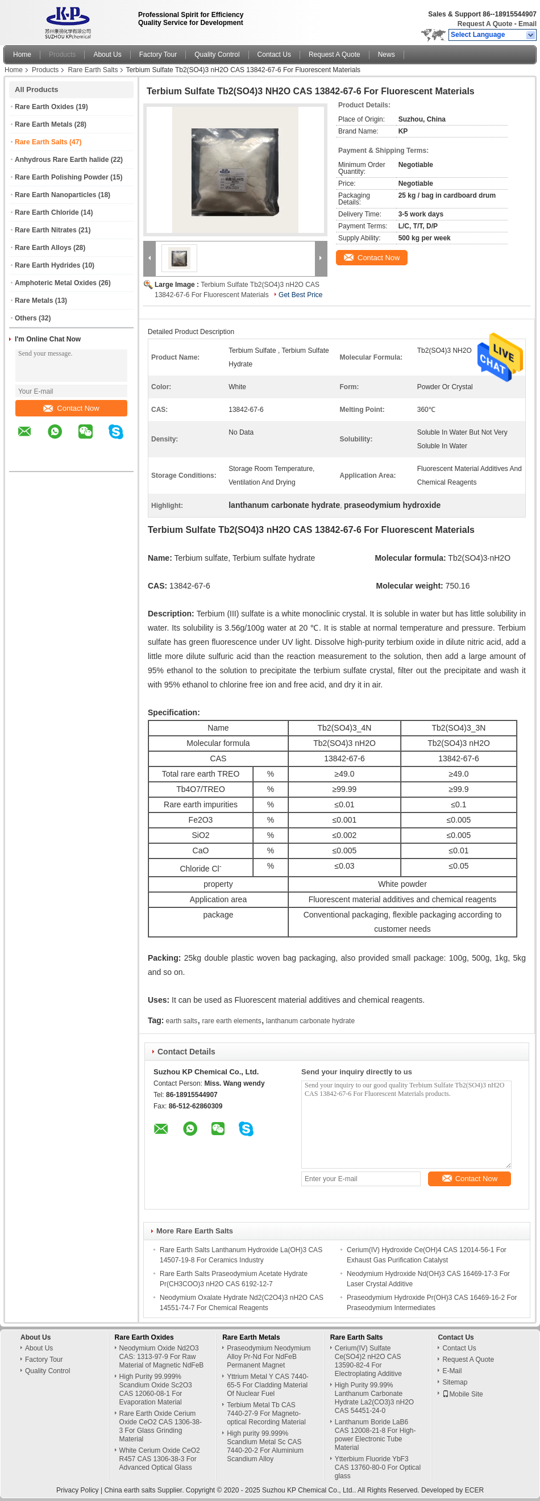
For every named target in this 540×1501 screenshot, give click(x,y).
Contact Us (274, 55)
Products (62, 55)
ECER (474, 1490)
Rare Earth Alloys (43, 248)
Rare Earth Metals (43, 124)
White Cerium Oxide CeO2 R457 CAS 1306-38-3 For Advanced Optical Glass (159, 1458)
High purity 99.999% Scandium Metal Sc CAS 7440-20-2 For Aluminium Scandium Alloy (265, 1446)
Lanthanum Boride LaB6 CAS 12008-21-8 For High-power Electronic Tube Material (375, 1435)
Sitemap (454, 1382)
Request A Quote (485, 24)
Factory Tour (158, 55)
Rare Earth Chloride (47, 212)
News (386, 55)
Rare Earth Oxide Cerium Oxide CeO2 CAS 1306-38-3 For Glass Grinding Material (160, 1426)
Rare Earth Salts (93, 70)
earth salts (181, 1021)
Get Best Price (300, 295)
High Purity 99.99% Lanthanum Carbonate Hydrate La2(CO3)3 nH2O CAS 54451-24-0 (374, 1398)
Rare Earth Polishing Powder (62, 177)
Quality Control (216, 55)
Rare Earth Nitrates (46, 230)
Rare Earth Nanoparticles (55, 195)
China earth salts (129, 1490)
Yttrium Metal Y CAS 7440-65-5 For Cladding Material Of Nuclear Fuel (268, 1385)
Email (527, 24)
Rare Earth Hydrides (47, 265)
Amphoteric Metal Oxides (56, 283)
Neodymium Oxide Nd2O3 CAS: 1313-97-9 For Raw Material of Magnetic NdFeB (161, 1356)
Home (22, 55)
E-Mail (452, 1371)
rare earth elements (231, 1021)
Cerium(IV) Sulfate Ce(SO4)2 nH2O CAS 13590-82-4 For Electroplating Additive (368, 1361)
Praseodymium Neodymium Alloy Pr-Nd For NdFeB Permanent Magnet (268, 1356)
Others (26, 318)
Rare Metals (34, 301)
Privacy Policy (77, 1490)
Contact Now (71, 408)
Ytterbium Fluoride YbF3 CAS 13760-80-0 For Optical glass (378, 1467)
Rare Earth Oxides (44, 107)
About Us (107, 55)
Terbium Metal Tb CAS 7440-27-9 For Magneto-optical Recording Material (266, 1413)
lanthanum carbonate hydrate (310, 1021)
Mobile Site (462, 1394)
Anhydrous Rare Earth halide (62, 160)
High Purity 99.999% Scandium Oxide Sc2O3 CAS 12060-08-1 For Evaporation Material (155, 1389)
